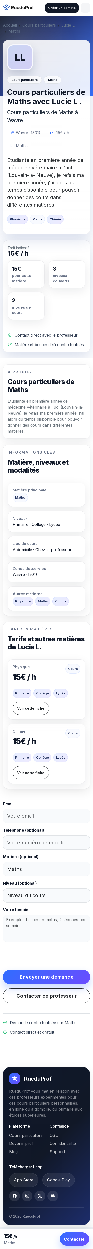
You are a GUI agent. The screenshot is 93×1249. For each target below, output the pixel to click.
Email (8, 803)
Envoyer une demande (47, 977)
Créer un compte (62, 8)
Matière (21, 856)
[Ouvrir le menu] (85, 8)
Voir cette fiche (30, 708)
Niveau (20, 883)
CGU (54, 1135)
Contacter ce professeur (46, 996)
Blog (13, 1151)
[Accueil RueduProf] (19, 8)
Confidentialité (63, 1143)
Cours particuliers (39, 25)
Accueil (10, 25)
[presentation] (40, 956)
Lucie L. (68, 25)
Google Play (58, 1179)
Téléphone (23, 830)
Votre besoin (15, 909)
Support (57, 1151)
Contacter (74, 1239)
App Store (23, 1179)
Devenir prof (21, 1143)
